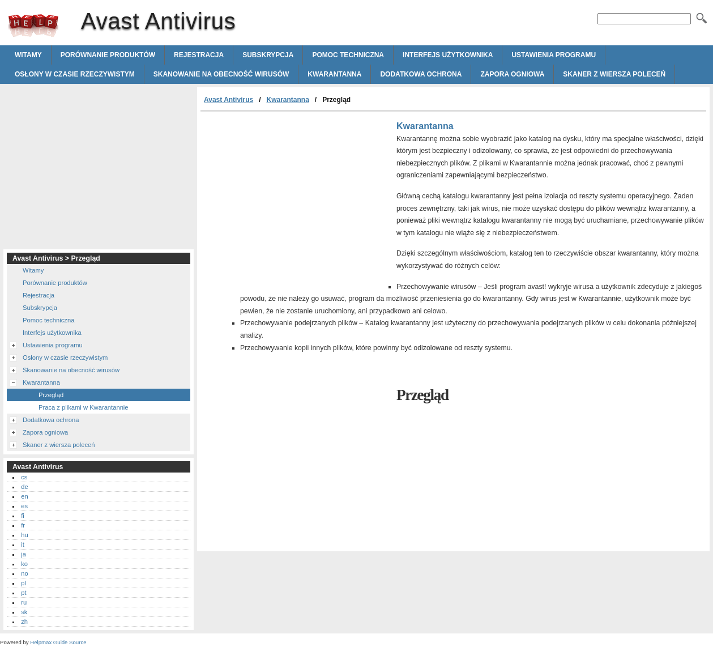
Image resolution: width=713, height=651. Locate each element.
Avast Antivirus (33, 25)
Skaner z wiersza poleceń (614, 74)
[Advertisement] (295, 196)
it (22, 544)
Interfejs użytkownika (448, 55)
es (24, 506)
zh (24, 621)
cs (24, 477)
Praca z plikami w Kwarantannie (84, 407)
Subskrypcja (267, 55)
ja (23, 554)
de (24, 486)
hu (24, 534)
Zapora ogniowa (512, 74)
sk (24, 612)
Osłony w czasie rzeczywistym (75, 74)
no (24, 573)
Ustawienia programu (553, 55)
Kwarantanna (334, 74)
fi (22, 515)
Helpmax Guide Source (58, 642)
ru (24, 602)
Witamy (28, 55)
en (24, 496)
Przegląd (51, 395)
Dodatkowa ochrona (421, 74)
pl (23, 583)
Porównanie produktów (108, 55)
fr (23, 525)
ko (24, 563)
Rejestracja (199, 55)
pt (23, 592)
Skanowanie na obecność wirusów (221, 74)
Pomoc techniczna (348, 55)
